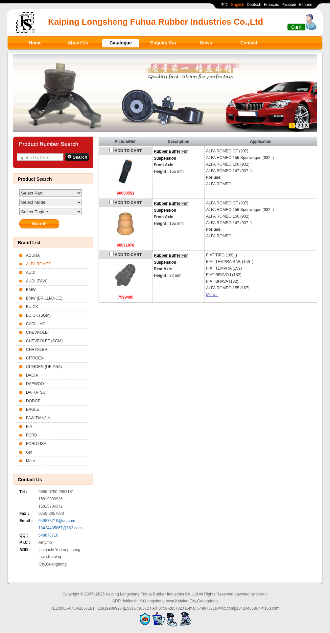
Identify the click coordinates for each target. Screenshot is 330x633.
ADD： (25, 549)
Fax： (24, 513)
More (30, 461)
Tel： (24, 491)
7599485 (125, 297)
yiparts (262, 594)
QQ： (24, 535)
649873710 (48, 535)
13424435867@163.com (60, 528)
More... (212, 294)
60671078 (125, 245)
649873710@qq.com (56, 520)
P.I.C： (25, 542)
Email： (26, 520)
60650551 (125, 193)
